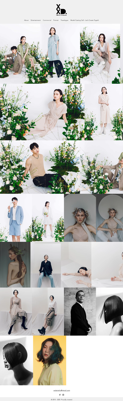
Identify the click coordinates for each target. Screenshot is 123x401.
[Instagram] (63, 395)
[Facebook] (60, 395)
